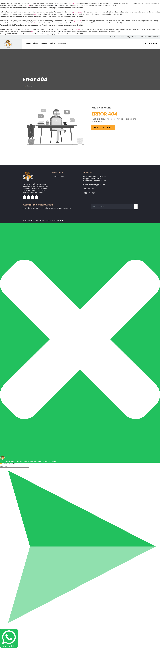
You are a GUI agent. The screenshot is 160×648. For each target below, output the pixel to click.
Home (29, 43)
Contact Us (62, 43)
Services (44, 43)
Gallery (53, 43)
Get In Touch (151, 43)
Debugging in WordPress (58, 5)
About (36, 43)
